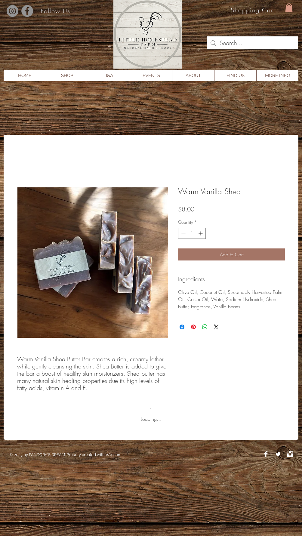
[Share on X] (216, 327)
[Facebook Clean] (266, 454)
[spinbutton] (191, 233)
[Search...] (252, 43)
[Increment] (201, 233)
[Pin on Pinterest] (193, 327)
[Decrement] (182, 233)
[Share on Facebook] (182, 327)
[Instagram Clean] (290, 454)
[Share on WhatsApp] (204, 327)
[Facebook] (27, 11)
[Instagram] (12, 11)
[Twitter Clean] (278, 454)
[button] (289, 7)
